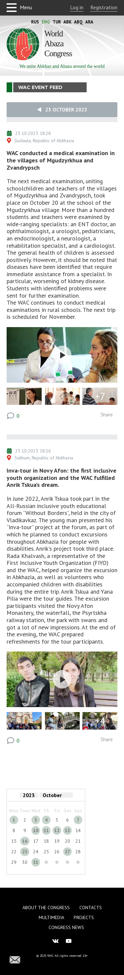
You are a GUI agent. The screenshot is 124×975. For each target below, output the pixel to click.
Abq (78, 22)
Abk (67, 22)
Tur (57, 22)
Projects (84, 917)
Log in (76, 7)
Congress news (66, 927)
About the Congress (46, 908)
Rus (35, 22)
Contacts (90, 908)
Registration (103, 7)
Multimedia (51, 917)
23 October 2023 (62, 109)
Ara (89, 22)
